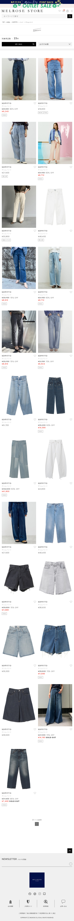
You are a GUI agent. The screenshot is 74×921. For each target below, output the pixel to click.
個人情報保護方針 (32, 913)
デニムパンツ (6, 106)
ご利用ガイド (28, 903)
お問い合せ (63, 903)
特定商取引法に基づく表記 (47, 913)
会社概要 (10, 903)
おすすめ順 (44, 44)
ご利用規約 (22, 913)
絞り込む (19, 44)
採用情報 (45, 903)
